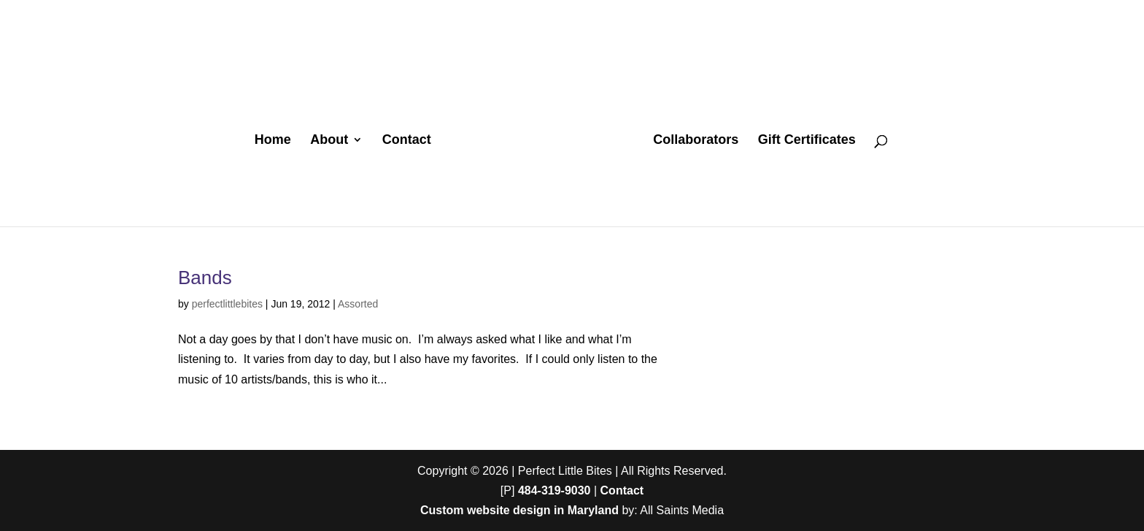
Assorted (358, 304)
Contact (406, 140)
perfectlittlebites (227, 304)
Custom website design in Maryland (519, 510)
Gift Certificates (807, 140)
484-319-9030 (554, 490)
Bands (205, 278)
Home (273, 140)
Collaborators (695, 140)
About (329, 140)
